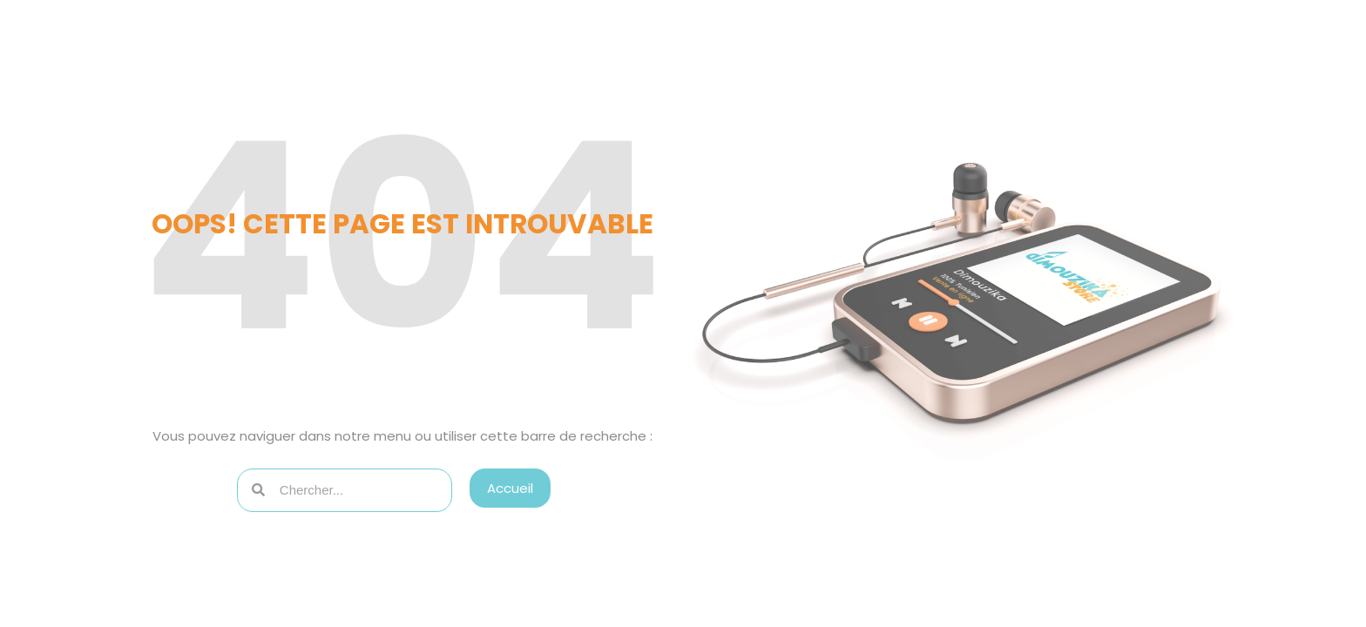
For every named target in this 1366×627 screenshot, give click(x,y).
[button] (510, 488)
